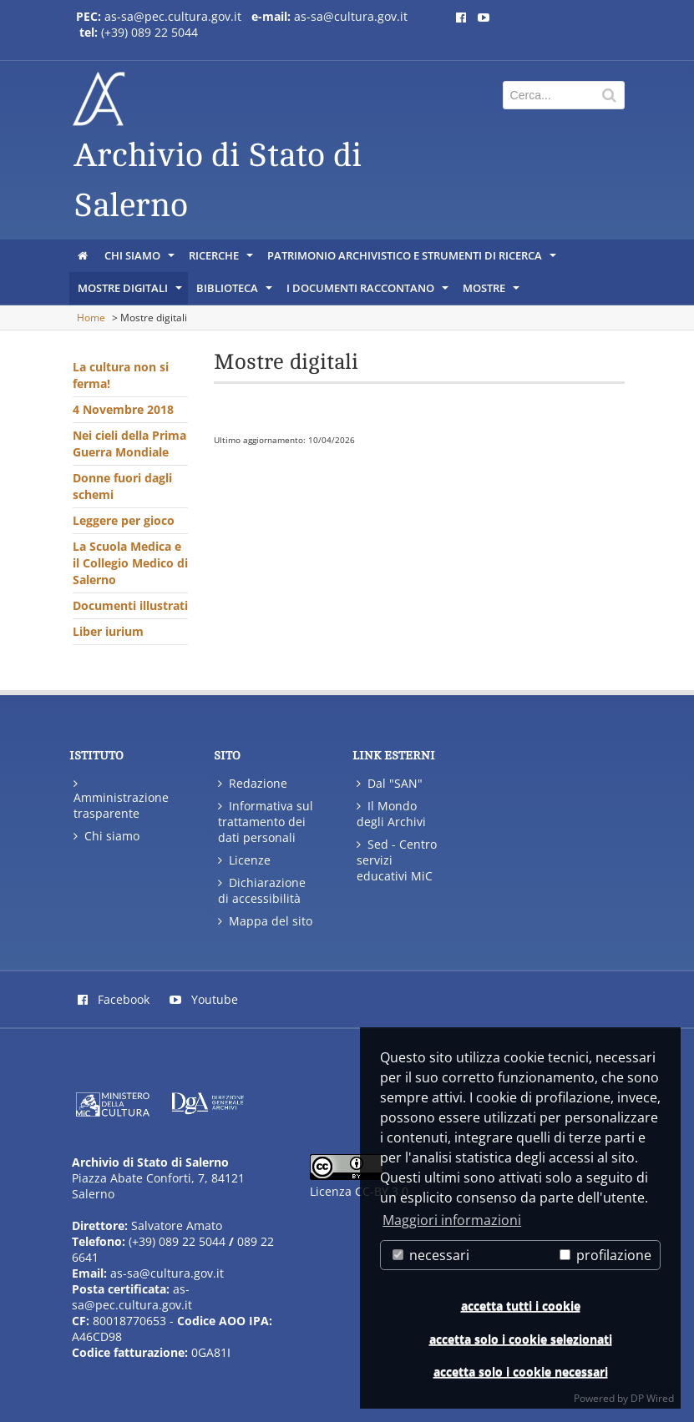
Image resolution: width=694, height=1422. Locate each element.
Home (91, 317)
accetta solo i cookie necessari (520, 1371)
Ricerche (222, 259)
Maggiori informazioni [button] (451, 1220)
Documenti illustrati (130, 605)
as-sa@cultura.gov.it (351, 16)
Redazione (252, 783)
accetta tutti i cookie (520, 1306)
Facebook (113, 999)
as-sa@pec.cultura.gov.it (172, 16)
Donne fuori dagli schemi (122, 486)
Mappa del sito (265, 921)
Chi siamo (140, 259)
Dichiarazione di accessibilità (262, 890)
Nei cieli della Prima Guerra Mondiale (129, 443)
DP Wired (652, 1398)
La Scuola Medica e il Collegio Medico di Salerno (130, 562)
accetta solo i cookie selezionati (520, 1339)
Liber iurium (108, 631)
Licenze (244, 860)
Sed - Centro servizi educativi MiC (397, 860)
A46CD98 (97, 1336)
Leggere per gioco (124, 520)
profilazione (605, 1255)
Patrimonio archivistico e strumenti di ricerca (413, 259)
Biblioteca (235, 292)
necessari (431, 1255)
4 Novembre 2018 (123, 409)
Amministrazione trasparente (121, 798)
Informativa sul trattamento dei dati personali (265, 821)
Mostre (492, 292)
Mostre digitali (131, 292)
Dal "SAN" (390, 783)
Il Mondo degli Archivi (391, 814)
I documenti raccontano (368, 292)
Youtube (204, 999)
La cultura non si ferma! (121, 375)
